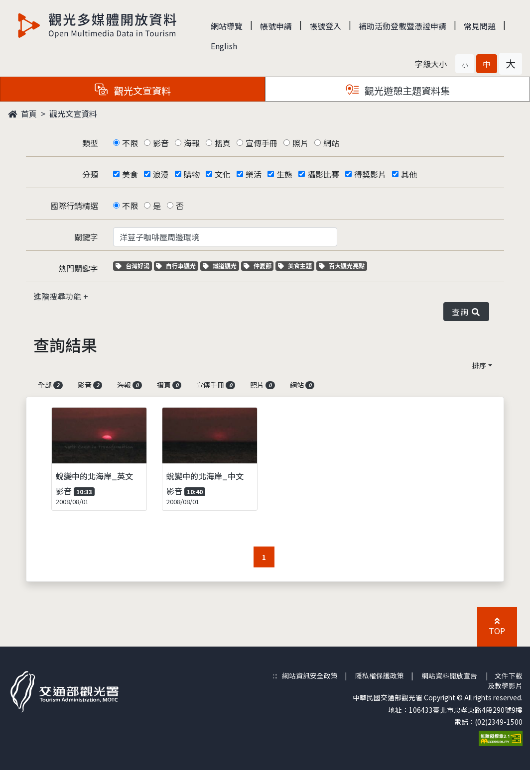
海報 (192, 143)
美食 (130, 174)
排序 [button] (479, 365)
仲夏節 (259, 265)
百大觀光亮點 (342, 265)
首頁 (22, 113)
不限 (130, 143)
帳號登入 (325, 26)
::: (275, 675)
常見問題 (480, 26)
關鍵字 (86, 237)
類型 (90, 143)
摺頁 (223, 143)
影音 (161, 143)
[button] (464, 63)
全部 (50, 385)
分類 (90, 174)
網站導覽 (227, 26)
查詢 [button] (466, 312)
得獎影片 (370, 174)
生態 (284, 174)
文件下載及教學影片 (505, 680)
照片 (300, 143)
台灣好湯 (134, 265)
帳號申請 (276, 26)
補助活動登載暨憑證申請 (402, 26)
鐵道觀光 (221, 265)
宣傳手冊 (261, 143)
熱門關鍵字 (78, 268)
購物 (192, 174)
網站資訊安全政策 (310, 675)
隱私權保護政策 (379, 675)
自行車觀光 (176, 265)
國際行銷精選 (74, 206)
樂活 (254, 174)
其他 (409, 174)
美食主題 (296, 265)
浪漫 (161, 174)
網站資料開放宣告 (449, 675)
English (224, 46)
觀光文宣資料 (73, 113)
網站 (331, 143)
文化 (223, 174)
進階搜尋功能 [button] (58, 296)
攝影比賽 (323, 174)
